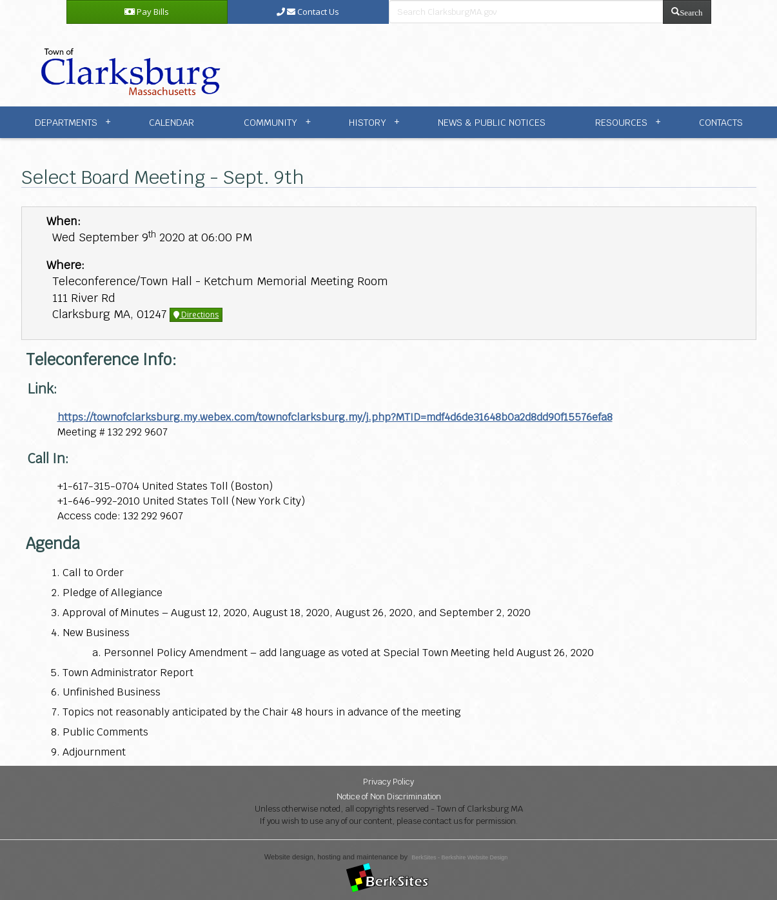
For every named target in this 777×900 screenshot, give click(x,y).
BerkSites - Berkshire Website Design (459, 857)
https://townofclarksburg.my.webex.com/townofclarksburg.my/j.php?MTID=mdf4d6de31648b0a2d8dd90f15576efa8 (335, 417)
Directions (196, 314)
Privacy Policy (388, 781)
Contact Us (308, 11)
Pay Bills (146, 11)
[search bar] (526, 11)
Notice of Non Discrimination (389, 796)
